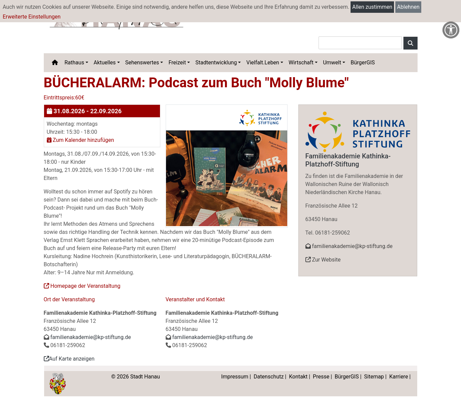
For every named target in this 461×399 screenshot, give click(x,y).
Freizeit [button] (177, 62)
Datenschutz (269, 376)
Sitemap (374, 376)
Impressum (235, 376)
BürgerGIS (363, 62)
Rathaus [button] (74, 62)
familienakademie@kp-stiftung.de (91, 337)
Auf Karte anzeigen (69, 359)
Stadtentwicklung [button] (216, 62)
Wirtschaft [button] (301, 62)
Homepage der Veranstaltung (82, 286)
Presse (321, 376)
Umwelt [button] (332, 62)
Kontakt (298, 376)
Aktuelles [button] (105, 62)
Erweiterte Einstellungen (32, 16)
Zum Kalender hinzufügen (80, 140)
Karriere (398, 376)
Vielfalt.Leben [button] (262, 62)
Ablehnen (408, 7)
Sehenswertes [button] (142, 62)
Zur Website (323, 259)
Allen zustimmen (372, 7)
